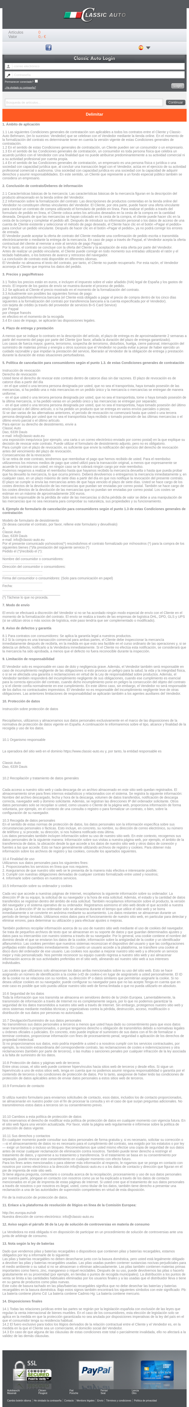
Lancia (135, 1390)
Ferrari (104, 1390)
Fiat (71, 1390)
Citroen (42, 1390)
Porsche (73, 1393)
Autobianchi (13, 1390)
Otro (134, 1393)
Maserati (11, 1393)
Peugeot (42, 1393)
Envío (100, 1400)
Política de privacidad (145, 1400)
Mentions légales (85, 1400)
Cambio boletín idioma (19, 1400)
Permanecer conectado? (21, 81)
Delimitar (94, 114)
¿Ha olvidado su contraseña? (20, 87)
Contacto (69, 1400)
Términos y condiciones (118, 1400)
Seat (103, 1393)
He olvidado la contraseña (48, 1400)
